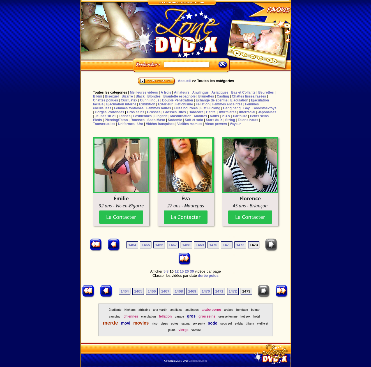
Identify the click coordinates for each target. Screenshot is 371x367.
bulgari (255, 309)
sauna (185, 323)
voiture (196, 330)
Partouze (240, 116)
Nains (214, 116)
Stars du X (214, 120)
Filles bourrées (186, 108)
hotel (256, 316)
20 (187, 271)
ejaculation (148, 316)
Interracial (247, 112)
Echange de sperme (211, 100)
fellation (165, 316)
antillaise (176, 309)
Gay (246, 108)
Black (140, 96)
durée (203, 275)
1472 (240, 245)
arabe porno (211, 310)
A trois (166, 92)
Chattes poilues (105, 100)
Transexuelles (104, 124)
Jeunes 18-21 (105, 116)
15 (182, 271)
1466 (159, 245)
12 (177, 271)
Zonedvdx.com (198, 360)
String (230, 120)
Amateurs (181, 92)
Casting (223, 96)
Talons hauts (248, 120)
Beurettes (266, 92)
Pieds (97, 120)
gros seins (207, 316)
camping (114, 316)
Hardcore (196, 112)
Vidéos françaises (160, 124)
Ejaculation (239, 100)
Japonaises (267, 112)
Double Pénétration (177, 100)
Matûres (200, 116)
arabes (228, 309)
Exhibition (147, 104)
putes (175, 323)
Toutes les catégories (110, 92)
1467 (173, 245)
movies (141, 323)
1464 (132, 245)
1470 (213, 245)
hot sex (245, 316)
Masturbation (180, 116)
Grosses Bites (174, 112)
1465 (146, 245)
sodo (212, 323)
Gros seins (135, 112)
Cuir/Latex (129, 100)
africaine (144, 309)
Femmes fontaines (129, 108)
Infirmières (227, 112)
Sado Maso (156, 120)
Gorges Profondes (109, 112)
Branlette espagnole (179, 96)
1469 (200, 245)
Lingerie (161, 116)
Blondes (153, 96)
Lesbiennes (142, 116)
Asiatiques (220, 92)
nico (155, 323)
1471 (227, 245)
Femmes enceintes (227, 104)
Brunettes (206, 96)
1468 (186, 245)
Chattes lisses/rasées (249, 96)
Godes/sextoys (264, 108)
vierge (183, 330)
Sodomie (175, 120)
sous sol (226, 323)
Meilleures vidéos (144, 92)
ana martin (160, 309)
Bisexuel (112, 96)
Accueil (184, 81)
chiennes (130, 316)
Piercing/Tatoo (116, 120)
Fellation (202, 104)
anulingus (192, 309)
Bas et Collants (243, 92)
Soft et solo (194, 120)
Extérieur (165, 104)
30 (192, 271)
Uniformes (126, 124)
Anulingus (200, 92)
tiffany (250, 323)
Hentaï (211, 112)
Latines (124, 116)
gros (191, 316)
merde (110, 323)
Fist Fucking (210, 108)
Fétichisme (184, 104)
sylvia (239, 323)
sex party (199, 323)
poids (214, 275)
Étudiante (115, 309)
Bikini (97, 96)
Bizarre (127, 96)
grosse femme (228, 316)
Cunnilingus (149, 100)
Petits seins (259, 116)
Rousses (138, 120)
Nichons (130, 309)
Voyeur (235, 124)
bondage (242, 309)
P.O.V (226, 116)
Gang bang (232, 108)
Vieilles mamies (189, 124)
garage (179, 316)
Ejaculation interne (121, 104)
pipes (164, 323)
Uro (140, 124)
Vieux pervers (216, 124)
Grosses (153, 112)
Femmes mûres (158, 108)
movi (125, 323)
